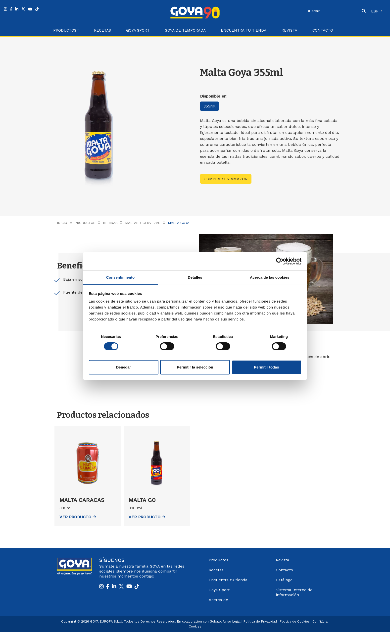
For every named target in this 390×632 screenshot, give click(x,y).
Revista (289, 30)
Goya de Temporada (185, 30)
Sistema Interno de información (294, 592)
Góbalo (215, 621)
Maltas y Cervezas (143, 223)
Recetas (102, 30)
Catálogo (284, 580)
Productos (85, 223)
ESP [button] (375, 11)
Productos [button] (64, 30)
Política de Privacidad (260, 621)
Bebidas (110, 223)
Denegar (123, 367)
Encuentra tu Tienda (243, 30)
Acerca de (218, 599)
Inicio (62, 223)
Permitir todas (266, 367)
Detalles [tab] (195, 277)
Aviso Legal (232, 621)
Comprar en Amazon (226, 178)
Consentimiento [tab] (120, 277)
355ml (210, 106)
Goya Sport (137, 30)
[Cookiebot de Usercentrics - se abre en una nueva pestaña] (279, 261)
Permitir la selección (195, 367)
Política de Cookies (295, 621)
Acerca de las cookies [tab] (270, 277)
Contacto (322, 30)
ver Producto (77, 517)
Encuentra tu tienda (228, 580)
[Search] (333, 11)
